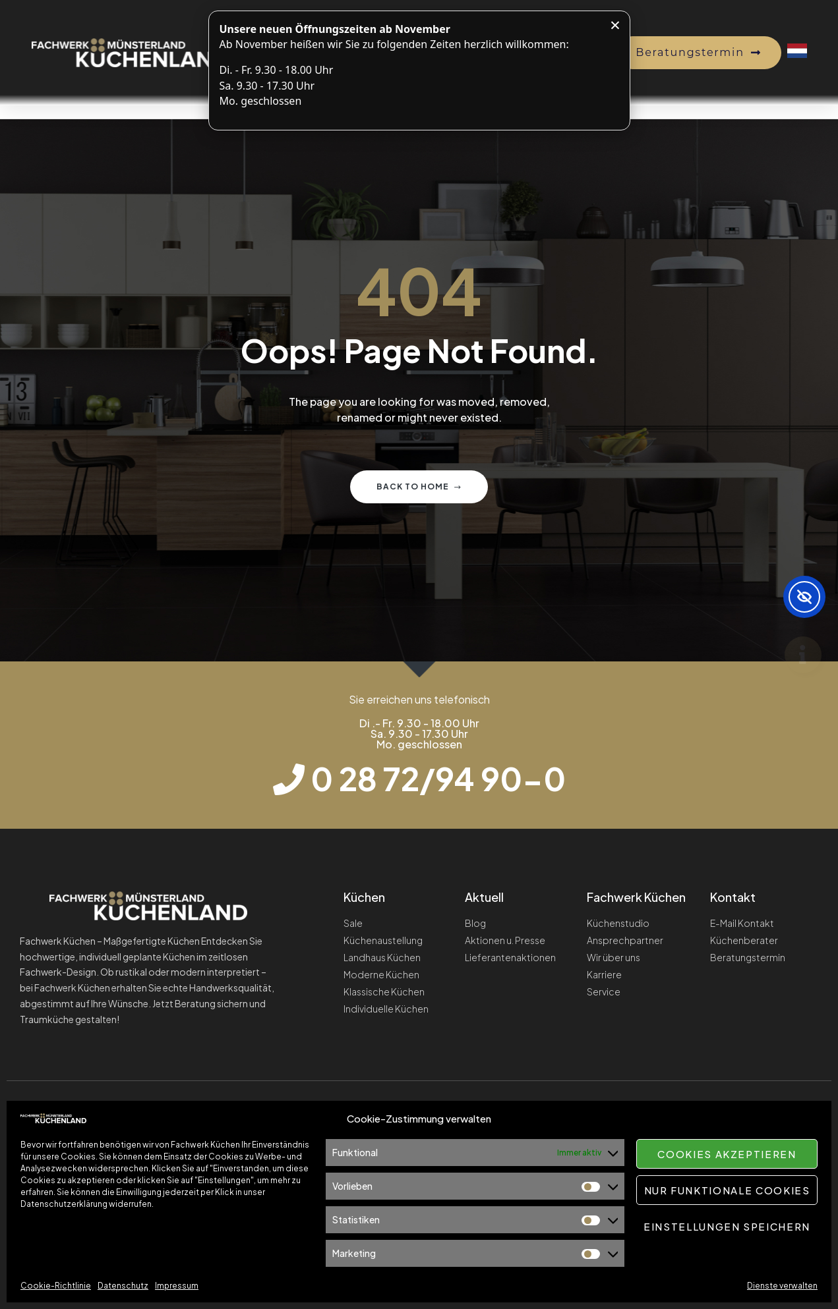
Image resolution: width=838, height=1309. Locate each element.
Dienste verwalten (782, 1286)
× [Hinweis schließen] (615, 24)
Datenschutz (123, 1286)
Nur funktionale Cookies (727, 1190)
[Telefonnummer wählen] (419, 778)
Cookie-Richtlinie (55, 1286)
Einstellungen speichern (726, 1226)
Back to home (419, 486)
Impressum (176, 1286)
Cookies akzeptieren (726, 1154)
